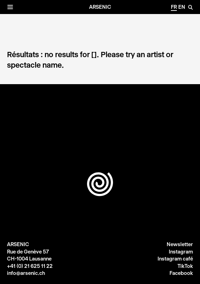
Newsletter (180, 244)
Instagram (181, 252)
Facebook (181, 273)
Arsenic (100, 7)
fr (174, 7)
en (181, 7)
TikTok (185, 266)
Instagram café (175, 259)
